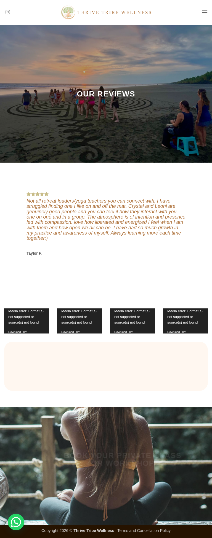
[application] (26, 320)
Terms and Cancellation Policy (144, 530)
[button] (204, 12)
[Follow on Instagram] (8, 12)
